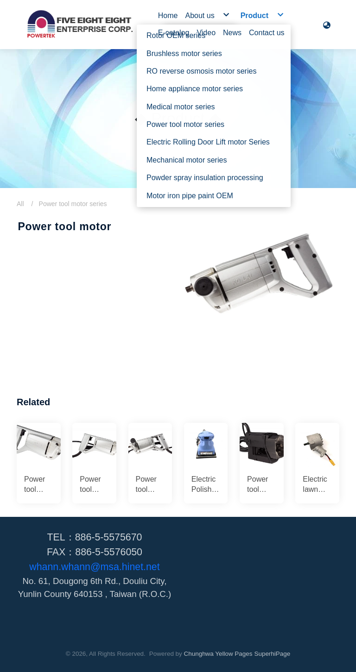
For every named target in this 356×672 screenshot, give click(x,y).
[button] (327, 24)
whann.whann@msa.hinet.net (94, 566)
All (20, 203)
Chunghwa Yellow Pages (218, 653)
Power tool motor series (73, 203)
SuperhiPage (272, 653)
